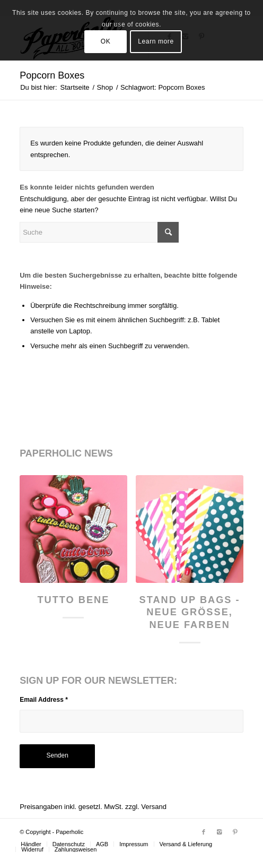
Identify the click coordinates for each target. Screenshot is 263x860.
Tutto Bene (73, 600)
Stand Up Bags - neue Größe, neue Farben (189, 612)
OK (106, 41)
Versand (153, 807)
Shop (105, 87)
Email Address (44, 699)
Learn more (155, 41)
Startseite (75, 87)
